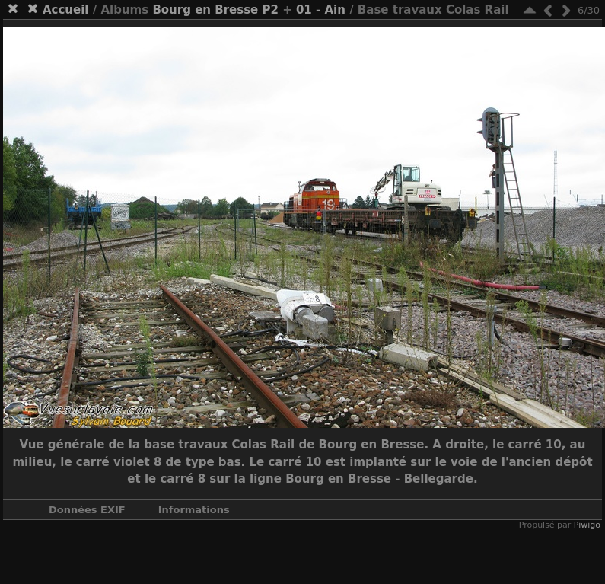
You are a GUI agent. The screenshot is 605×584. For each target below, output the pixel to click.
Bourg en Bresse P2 (215, 10)
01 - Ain (320, 10)
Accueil (66, 10)
